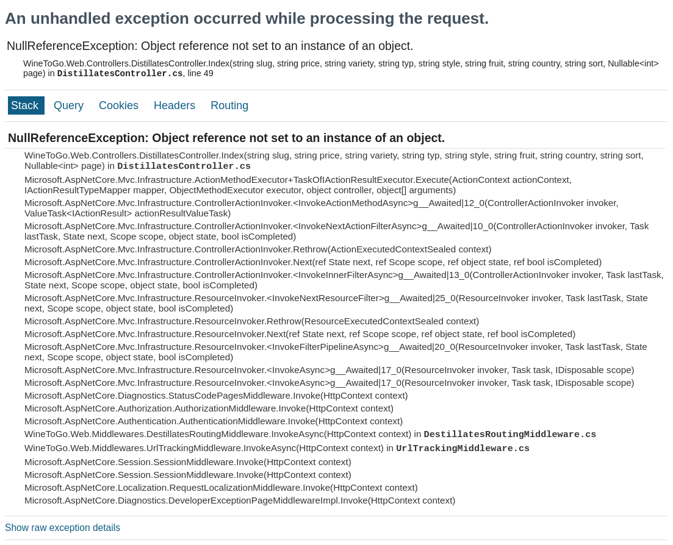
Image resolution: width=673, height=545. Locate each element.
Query (70, 105)
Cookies (120, 105)
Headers (176, 105)
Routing (229, 105)
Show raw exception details (62, 527)
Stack (26, 105)
